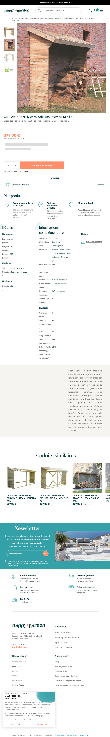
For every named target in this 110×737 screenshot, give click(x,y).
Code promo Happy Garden (66, 676)
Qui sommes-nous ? (20, 662)
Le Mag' (15, 671)
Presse (15, 676)
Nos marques (17, 680)
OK (45, 553)
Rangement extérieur (47, 18)
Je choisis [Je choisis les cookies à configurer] (15, 724)
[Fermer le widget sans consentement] (16, 693)
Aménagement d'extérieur (28, 18)
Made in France (18, 685)
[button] (3, 734)
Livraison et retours (62, 671)
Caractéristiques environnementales (69, 685)
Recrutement (17, 666)
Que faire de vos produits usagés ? (68, 681)
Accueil (14, 18)
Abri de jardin (61, 18)
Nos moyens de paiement (65, 667)
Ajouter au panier (41, 165)
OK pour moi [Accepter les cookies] (42, 724)
